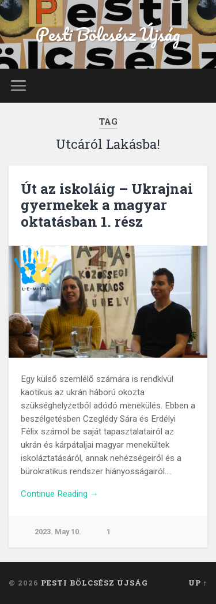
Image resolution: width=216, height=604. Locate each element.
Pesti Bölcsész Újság (108, 34)
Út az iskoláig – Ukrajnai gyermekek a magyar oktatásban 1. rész (107, 205)
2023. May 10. (58, 531)
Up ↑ (197, 582)
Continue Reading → (59, 494)
